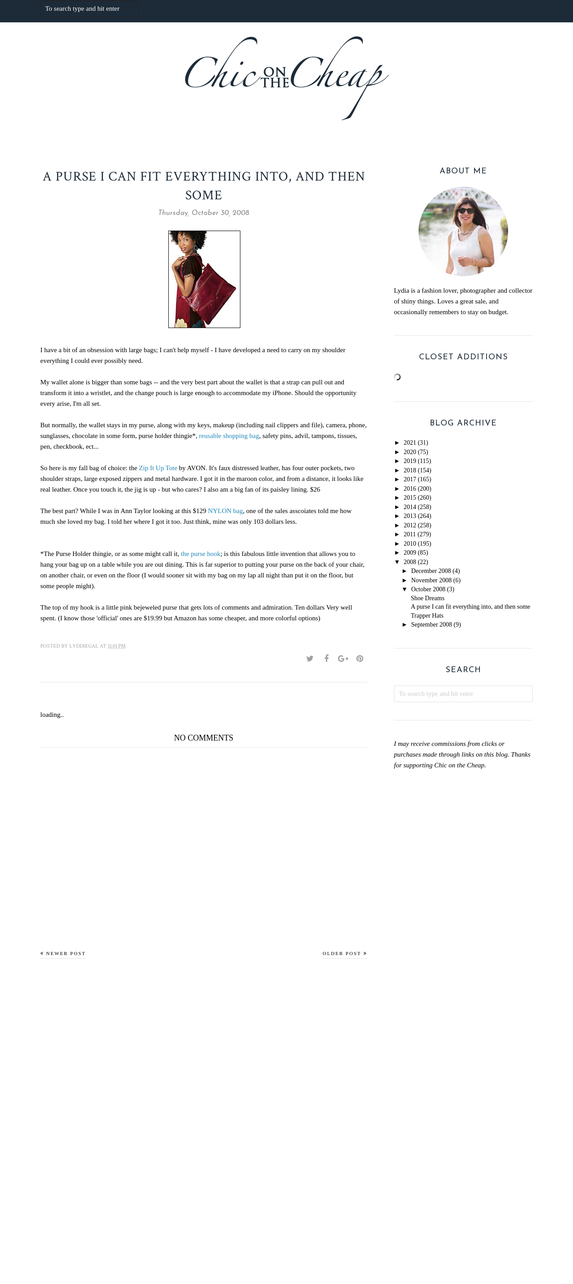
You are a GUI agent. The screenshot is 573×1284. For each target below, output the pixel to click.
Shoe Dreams (428, 598)
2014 (410, 507)
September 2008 (431, 624)
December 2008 (431, 571)
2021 (410, 442)
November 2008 (431, 580)
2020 (410, 452)
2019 (410, 461)
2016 (410, 488)
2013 (410, 516)
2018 (410, 470)
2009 (410, 552)
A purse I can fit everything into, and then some (470, 606)
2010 (410, 543)
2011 (410, 534)
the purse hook (200, 553)
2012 (410, 525)
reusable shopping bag (229, 435)
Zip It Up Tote (158, 468)
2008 (410, 562)
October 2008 (428, 589)
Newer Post (66, 953)
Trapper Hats (427, 615)
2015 (410, 497)
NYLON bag (225, 510)
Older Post (342, 953)
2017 (410, 479)
